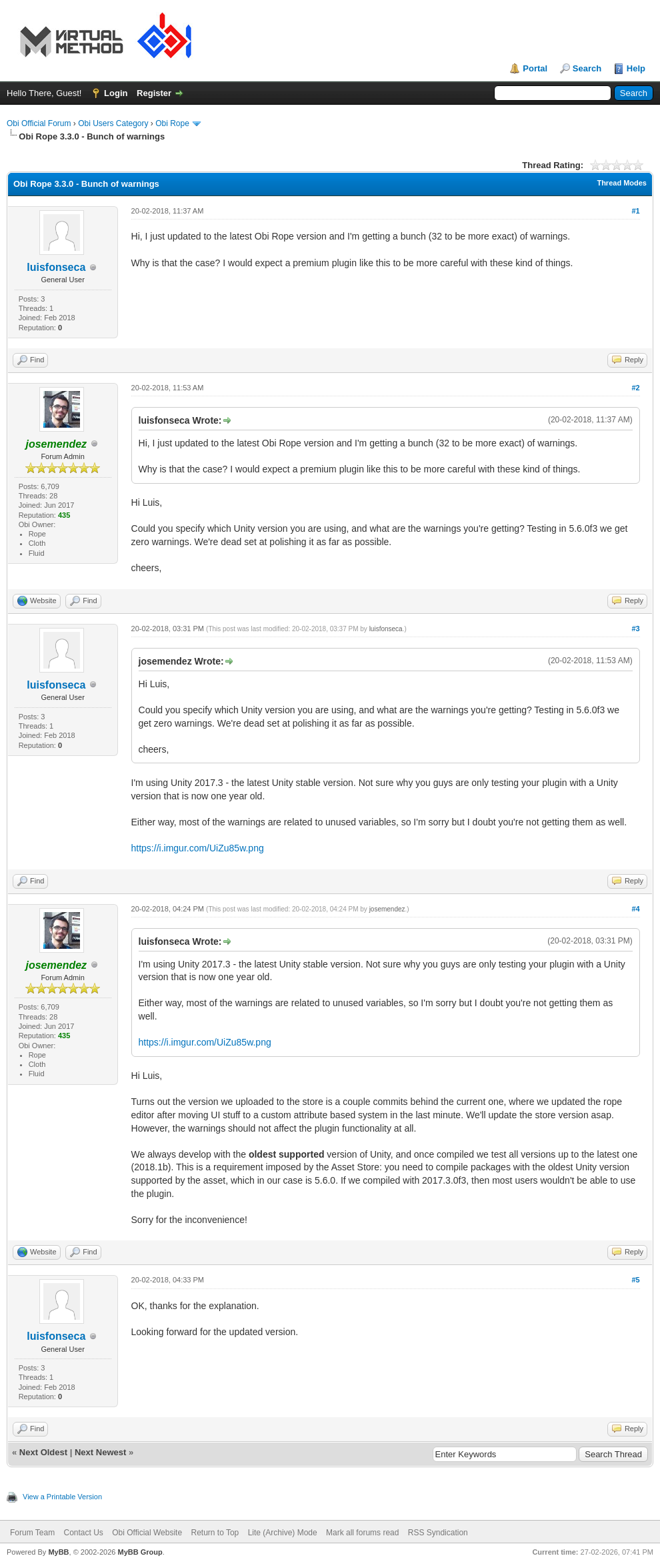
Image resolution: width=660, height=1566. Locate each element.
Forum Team (32, 1532)
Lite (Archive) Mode (282, 1532)
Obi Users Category (113, 123)
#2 (635, 388)
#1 (635, 211)
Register (154, 93)
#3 (635, 629)
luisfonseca (56, 267)
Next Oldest (43, 1452)
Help (636, 68)
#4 (635, 909)
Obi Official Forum (39, 123)
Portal (535, 68)
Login (115, 93)
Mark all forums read (362, 1532)
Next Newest (100, 1452)
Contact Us (83, 1532)
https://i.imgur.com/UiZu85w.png (197, 848)
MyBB (58, 1552)
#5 (635, 1280)
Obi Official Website (147, 1532)
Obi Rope (172, 123)
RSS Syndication (438, 1532)
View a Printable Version (62, 1497)
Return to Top (215, 1532)
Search (587, 68)
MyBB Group (139, 1552)
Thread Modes (622, 183)
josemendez (387, 909)
